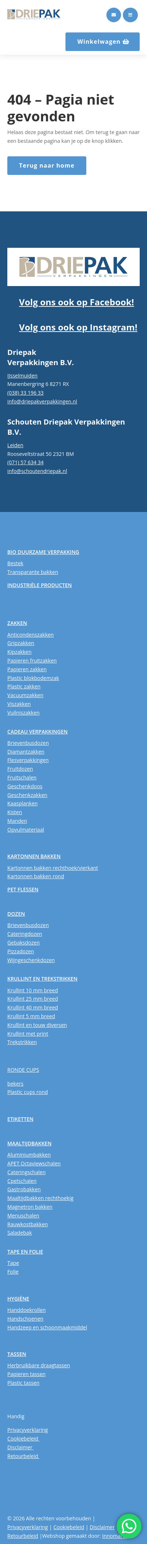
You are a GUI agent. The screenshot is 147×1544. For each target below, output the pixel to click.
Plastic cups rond (27, 1091)
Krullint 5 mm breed (31, 1016)
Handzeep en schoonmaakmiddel (47, 1327)
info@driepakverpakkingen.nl (42, 401)
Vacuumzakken (25, 695)
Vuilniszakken (23, 712)
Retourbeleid (23, 1456)
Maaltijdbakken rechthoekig (40, 1198)
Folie (13, 1271)
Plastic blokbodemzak (33, 678)
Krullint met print (27, 1033)
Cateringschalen (26, 1172)
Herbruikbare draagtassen (38, 1365)
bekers (15, 1083)
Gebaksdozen (23, 942)
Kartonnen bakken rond (35, 876)
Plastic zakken (24, 686)
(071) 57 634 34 (25, 462)
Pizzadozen (20, 951)
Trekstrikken (22, 1042)
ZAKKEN (17, 622)
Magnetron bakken (29, 1206)
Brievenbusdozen (28, 742)
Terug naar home (47, 165)
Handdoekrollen (26, 1309)
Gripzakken (20, 643)
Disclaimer (20, 1447)
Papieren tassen (26, 1374)
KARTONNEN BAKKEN (34, 856)
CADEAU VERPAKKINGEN (37, 731)
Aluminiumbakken (29, 1154)
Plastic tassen (23, 1382)
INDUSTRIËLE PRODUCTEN (39, 585)
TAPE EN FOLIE (25, 1251)
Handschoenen (25, 1318)
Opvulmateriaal (25, 829)
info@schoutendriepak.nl (37, 471)
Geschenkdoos (24, 786)
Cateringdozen (24, 933)
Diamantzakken (25, 751)
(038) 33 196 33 (25, 392)
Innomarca (115, 1535)
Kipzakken (19, 651)
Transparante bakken (32, 571)
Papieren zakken (26, 669)
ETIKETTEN (20, 1118)
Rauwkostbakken (27, 1224)
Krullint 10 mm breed (32, 990)
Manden (17, 820)
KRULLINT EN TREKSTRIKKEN (42, 978)
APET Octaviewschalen (34, 1163)
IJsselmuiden (22, 375)
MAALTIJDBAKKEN (29, 1143)
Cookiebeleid (23, 1438)
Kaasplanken (22, 803)
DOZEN (16, 913)
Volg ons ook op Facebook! (76, 302)
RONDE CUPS (23, 1069)
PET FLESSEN (22, 889)
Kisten (14, 812)
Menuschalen (23, 1215)
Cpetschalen (22, 1180)
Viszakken (19, 703)
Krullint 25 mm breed (32, 998)
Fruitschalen (22, 777)
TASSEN (16, 1353)
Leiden (15, 445)
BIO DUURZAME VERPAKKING (43, 551)
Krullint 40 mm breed (32, 1007)
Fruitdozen (20, 768)
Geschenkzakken (27, 794)
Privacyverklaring (27, 1429)
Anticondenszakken (30, 634)
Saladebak (19, 1232)
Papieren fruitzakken (32, 660)
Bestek (15, 563)
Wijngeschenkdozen (31, 960)
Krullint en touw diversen (37, 1024)
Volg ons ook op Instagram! (78, 327)
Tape (13, 1262)
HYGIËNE (18, 1298)
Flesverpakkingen (28, 760)
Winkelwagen (99, 42)
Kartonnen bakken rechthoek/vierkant (52, 867)
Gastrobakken (24, 1189)
